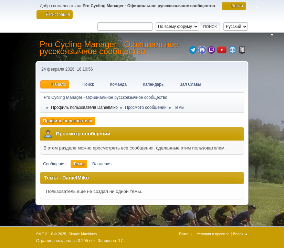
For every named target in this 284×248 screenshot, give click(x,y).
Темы (78, 164)
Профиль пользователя (67, 120)
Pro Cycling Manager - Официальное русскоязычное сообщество (109, 48)
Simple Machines (83, 234)
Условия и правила (213, 234)
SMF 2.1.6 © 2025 (51, 234)
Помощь (186, 234)
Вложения (102, 164)
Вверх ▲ (240, 234)
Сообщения (54, 164)
